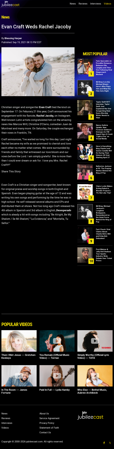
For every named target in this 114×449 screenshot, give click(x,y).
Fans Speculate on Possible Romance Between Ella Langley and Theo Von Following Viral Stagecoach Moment (104, 67)
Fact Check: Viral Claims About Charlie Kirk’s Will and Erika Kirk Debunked (103, 233)
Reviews (83, 3)
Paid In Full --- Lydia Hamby (54, 389)
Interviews (95, 3)
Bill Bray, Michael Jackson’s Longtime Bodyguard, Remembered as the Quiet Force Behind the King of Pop (103, 214)
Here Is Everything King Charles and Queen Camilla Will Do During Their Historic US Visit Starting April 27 (104, 152)
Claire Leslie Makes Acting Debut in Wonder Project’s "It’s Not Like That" (104, 189)
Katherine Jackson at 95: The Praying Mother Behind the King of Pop (104, 169)
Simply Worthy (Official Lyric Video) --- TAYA (93, 356)
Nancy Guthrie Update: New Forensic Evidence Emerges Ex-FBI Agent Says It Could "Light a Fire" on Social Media (104, 132)
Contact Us (45, 432)
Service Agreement (49, 418)
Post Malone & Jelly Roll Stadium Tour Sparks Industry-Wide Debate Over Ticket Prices (104, 255)
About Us (44, 413)
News (73, 3)
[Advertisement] (95, 37)
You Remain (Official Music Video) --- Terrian (54, 356)
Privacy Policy (46, 423)
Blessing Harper (13, 38)
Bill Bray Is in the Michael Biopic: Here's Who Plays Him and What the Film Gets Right (103, 86)
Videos (107, 3)
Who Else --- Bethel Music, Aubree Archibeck (92, 391)
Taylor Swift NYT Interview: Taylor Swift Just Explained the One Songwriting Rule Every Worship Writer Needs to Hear (103, 110)
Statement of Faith (49, 427)
